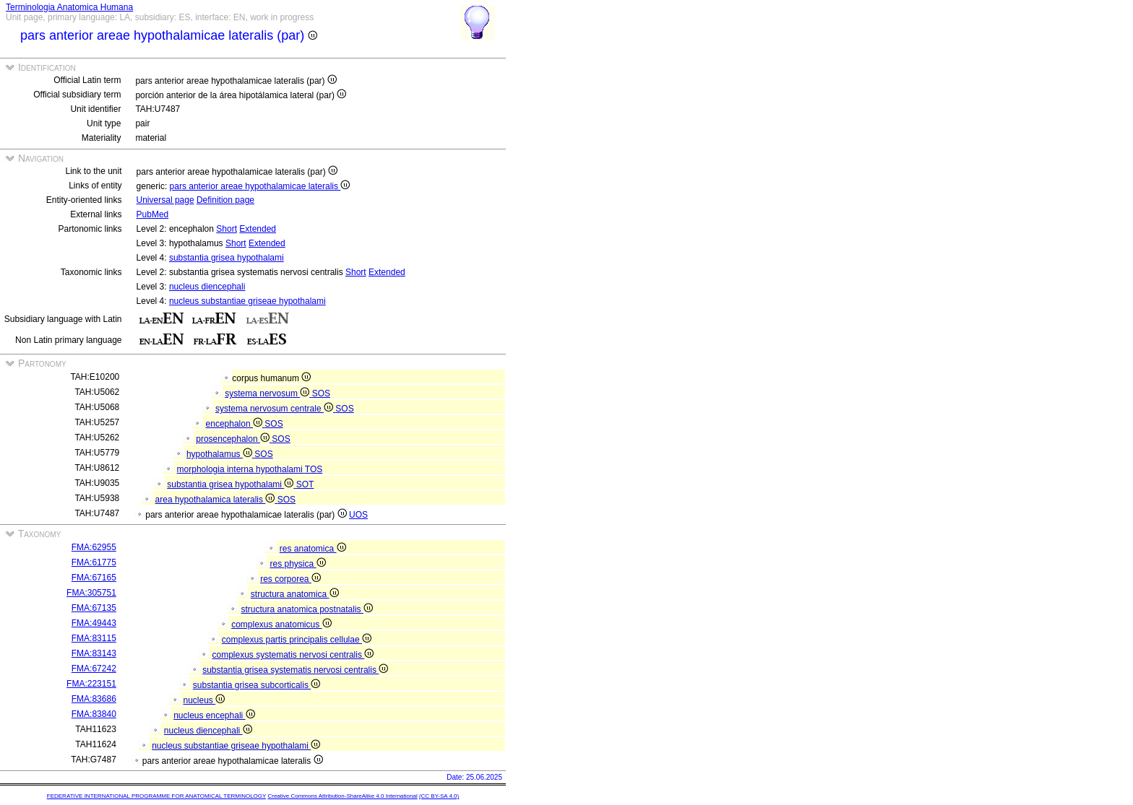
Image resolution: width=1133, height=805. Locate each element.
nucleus (204, 700)
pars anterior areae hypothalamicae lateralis (260, 186)
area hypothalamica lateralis (216, 500)
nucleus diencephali (207, 287)
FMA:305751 (91, 593)
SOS (321, 393)
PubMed (153, 214)
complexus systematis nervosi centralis (293, 655)
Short (226, 229)
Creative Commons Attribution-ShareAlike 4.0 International (342, 796)
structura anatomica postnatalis (306, 609)
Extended (257, 229)
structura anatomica (295, 594)
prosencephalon (234, 439)
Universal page (165, 200)
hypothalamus (220, 454)
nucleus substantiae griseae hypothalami (247, 301)
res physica (297, 564)
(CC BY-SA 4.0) (439, 796)
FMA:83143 (94, 653)
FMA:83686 (94, 699)
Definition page (225, 200)
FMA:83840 (94, 714)
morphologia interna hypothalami (241, 469)
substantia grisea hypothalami (226, 258)
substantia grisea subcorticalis (256, 685)
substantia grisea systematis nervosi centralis (295, 670)
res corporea (290, 579)
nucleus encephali (213, 715)
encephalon (235, 424)
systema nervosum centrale (275, 409)
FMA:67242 (94, 668)
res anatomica (313, 549)
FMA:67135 (94, 608)
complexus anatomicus (281, 624)
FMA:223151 (91, 684)
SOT (305, 484)
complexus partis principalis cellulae (296, 640)
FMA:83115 (94, 638)
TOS (313, 469)
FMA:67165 (94, 578)
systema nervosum (268, 393)
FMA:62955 (94, 547)
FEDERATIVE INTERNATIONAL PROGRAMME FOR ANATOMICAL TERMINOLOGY (156, 796)
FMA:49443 (94, 623)
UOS (358, 515)
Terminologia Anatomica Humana (69, 7)
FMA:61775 (94, 562)
